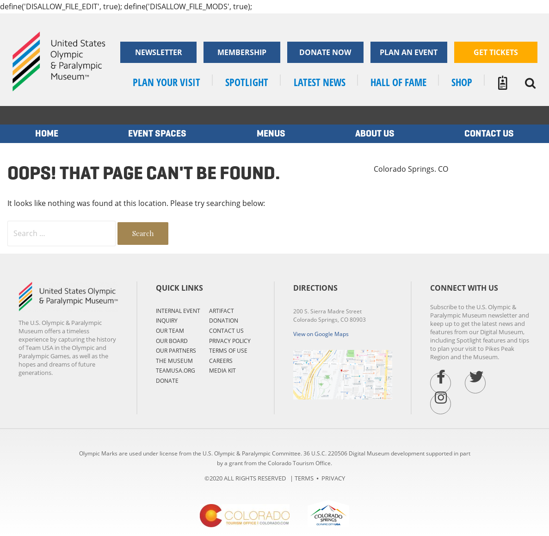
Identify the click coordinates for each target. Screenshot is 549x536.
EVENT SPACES (157, 133)
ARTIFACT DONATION (223, 316)
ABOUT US (375, 133)
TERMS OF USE (228, 351)
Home (46, 133)
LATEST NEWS (319, 82)
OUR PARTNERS (176, 351)
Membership (241, 52)
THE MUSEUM (174, 361)
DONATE (167, 381)
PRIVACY (333, 478)
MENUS (271, 133)
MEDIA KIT (222, 370)
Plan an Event (409, 52)
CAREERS (221, 361)
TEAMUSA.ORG (175, 370)
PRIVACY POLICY (230, 341)
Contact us (489, 133)
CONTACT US (226, 331)
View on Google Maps (321, 334)
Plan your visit (166, 82)
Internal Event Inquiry (178, 316)
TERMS (304, 478)
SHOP (461, 82)
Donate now (325, 52)
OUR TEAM (170, 331)
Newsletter (158, 52)
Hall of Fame (398, 82)
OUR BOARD (172, 341)
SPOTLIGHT (246, 82)
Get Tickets (496, 52)
